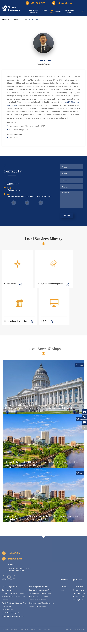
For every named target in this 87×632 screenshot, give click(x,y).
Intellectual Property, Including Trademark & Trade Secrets (40, 595)
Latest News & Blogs (43, 349)
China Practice (10, 283)
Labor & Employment (9, 588)
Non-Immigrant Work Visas (38, 588)
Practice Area (7, 581)
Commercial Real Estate (37, 601)
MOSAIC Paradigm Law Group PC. (23, 630)
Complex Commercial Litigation (13, 594)
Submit (67, 215)
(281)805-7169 (35, 3)
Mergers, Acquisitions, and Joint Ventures (13, 599)
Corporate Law (7, 591)
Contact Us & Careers (69, 11)
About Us (44, 11)
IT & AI (44, 321)
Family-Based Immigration (11, 614)
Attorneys (23, 19)
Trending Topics (78, 601)
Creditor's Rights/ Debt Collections (41, 604)
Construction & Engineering (15, 321)
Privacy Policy (80, 630)
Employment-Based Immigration (50, 283)
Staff (62, 591)
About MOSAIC (78, 588)
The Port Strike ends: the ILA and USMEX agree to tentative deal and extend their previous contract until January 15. (41, 463)
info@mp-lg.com (62, 3)
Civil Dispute (6, 607)
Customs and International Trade (40, 591)
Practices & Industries (33, 11)
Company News (78, 591)
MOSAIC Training (79, 597)
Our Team (51, 11)
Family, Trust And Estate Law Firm (14, 604)
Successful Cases (79, 594)
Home (6, 19)
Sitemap (68, 630)
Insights (58, 11)
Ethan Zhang (33, 19)
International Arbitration (37, 607)
